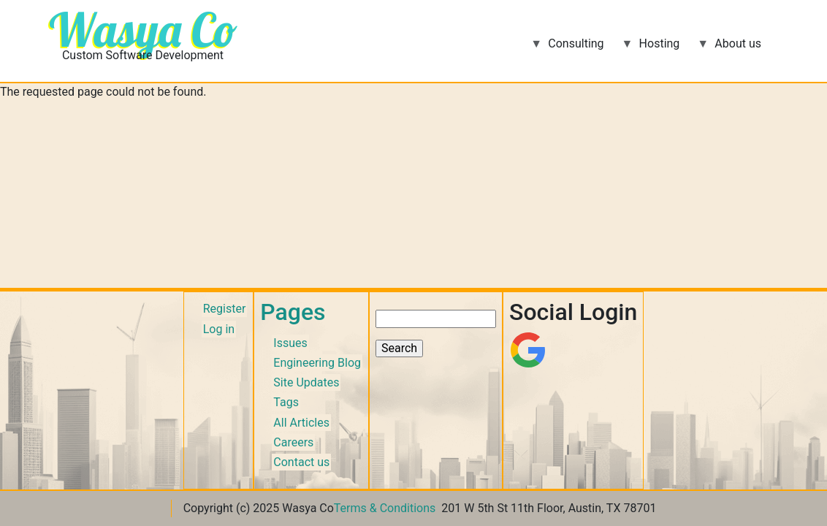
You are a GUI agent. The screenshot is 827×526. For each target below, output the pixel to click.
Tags (286, 402)
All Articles (301, 423)
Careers (293, 442)
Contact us (301, 462)
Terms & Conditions (385, 508)
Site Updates (306, 382)
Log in (219, 329)
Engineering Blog (317, 363)
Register (224, 309)
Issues (290, 343)
